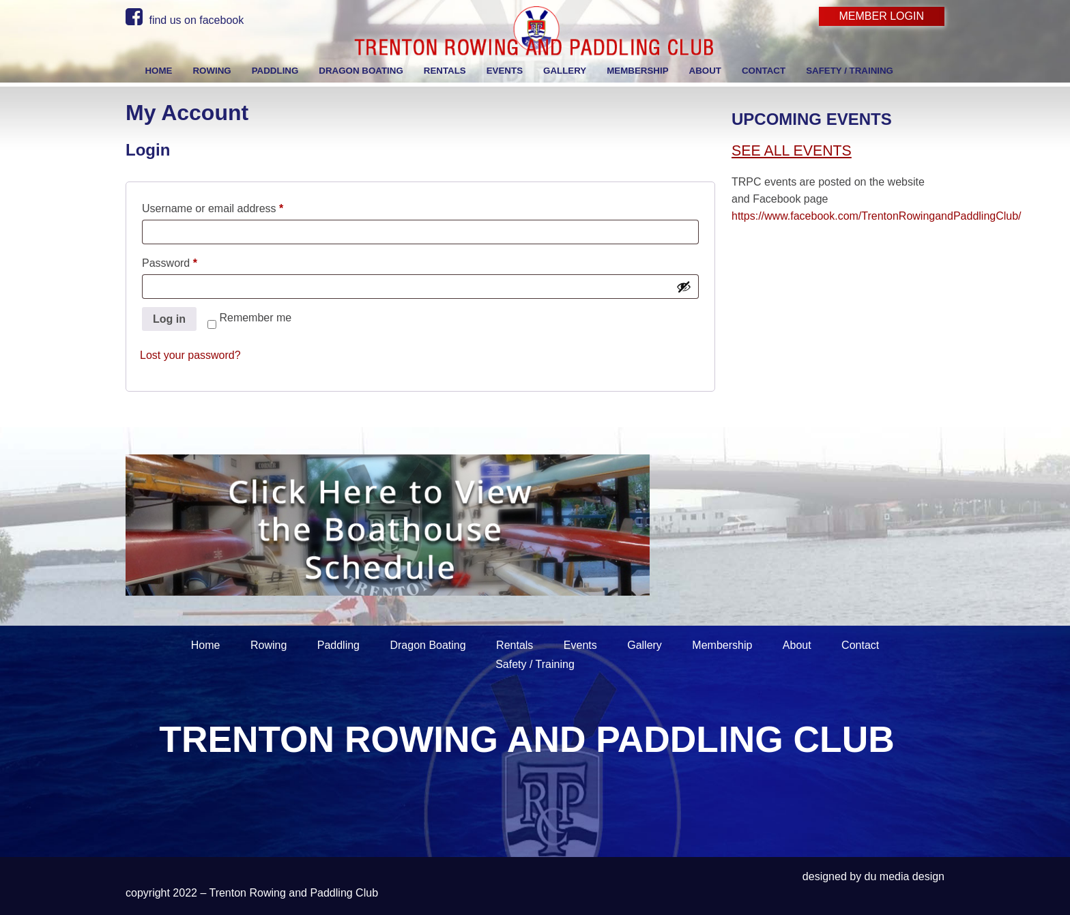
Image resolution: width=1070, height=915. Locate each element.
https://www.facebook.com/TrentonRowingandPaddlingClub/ (877, 216)
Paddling (338, 645)
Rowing (268, 645)
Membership (722, 645)
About (797, 645)
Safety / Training (535, 664)
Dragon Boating (427, 645)
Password (191, 260)
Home (205, 645)
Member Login (881, 16)
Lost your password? (190, 355)
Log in (169, 319)
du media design (904, 876)
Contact (860, 645)
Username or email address (234, 206)
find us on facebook (185, 20)
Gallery (644, 645)
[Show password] (683, 286)
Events (580, 645)
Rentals (514, 645)
